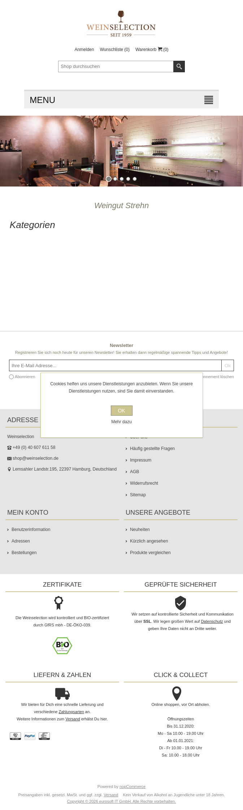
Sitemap (138, 494)
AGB (134, 471)
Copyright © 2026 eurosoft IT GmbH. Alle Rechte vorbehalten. (121, 801)
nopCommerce (133, 786)
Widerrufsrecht (144, 483)
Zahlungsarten (71, 712)
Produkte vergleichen (150, 552)
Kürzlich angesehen (149, 541)
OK (121, 410)
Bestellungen (24, 552)
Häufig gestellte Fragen (152, 448)
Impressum (140, 460)
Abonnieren (25, 376)
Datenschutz (212, 621)
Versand (72, 719)
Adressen (21, 541)
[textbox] (116, 66)
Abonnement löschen (215, 376)
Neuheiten (140, 529)
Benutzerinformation (31, 529)
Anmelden (84, 49)
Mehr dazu (121, 421)
